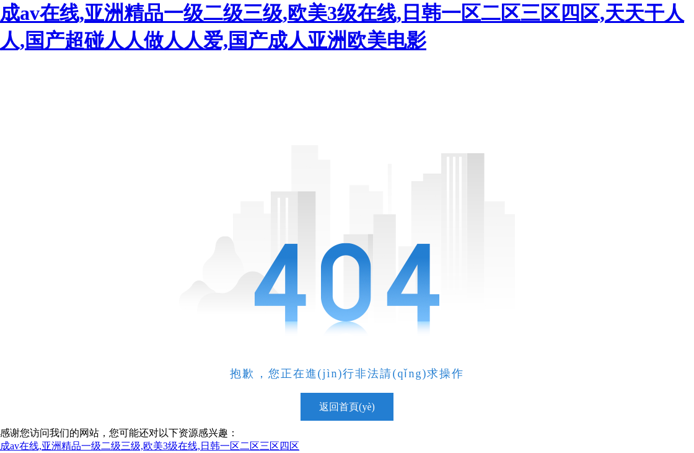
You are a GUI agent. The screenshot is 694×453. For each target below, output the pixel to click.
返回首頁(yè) (347, 406)
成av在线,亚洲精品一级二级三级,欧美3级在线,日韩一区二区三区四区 (149, 446)
